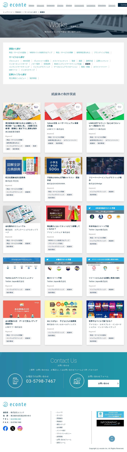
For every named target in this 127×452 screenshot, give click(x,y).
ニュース (60, 412)
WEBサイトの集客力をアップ (58, 240)
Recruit (111, 5)
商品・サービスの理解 (14, 140)
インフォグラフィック (14, 146)
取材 (34, 146)
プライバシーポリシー (64, 433)
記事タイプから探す (17, 74)
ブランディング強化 (55, 243)
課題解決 (60, 418)
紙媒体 (27, 146)
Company (91, 5)
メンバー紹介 (61, 430)
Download (79, 5)
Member (102, 5)
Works (60, 5)
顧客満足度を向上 (13, 143)
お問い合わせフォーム (64, 439)
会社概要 (60, 427)
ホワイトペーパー (70, 140)
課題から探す (15, 49)
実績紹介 (60, 421)
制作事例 (16, 149)
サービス (60, 415)
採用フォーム (61, 442)
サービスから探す (17, 57)
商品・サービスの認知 (14, 240)
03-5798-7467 (41, 381)
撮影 (8, 149)
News (31, 5)
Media (69, 5)
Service (40, 5)
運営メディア (61, 424)
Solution (51, 5)
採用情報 (60, 436)
